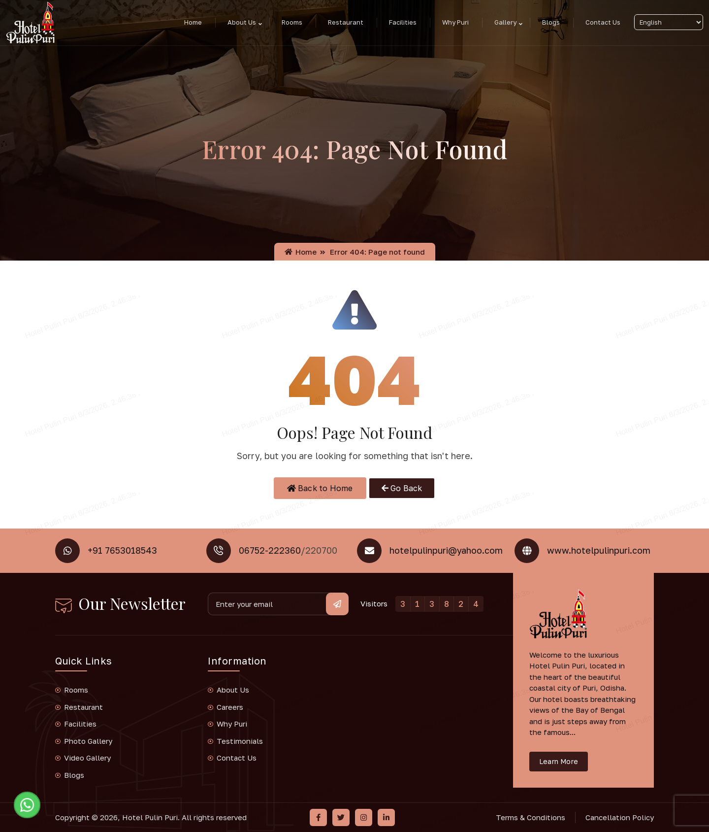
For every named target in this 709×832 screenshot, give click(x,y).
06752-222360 (270, 550)
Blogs (551, 22)
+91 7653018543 (122, 550)
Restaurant (345, 22)
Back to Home (320, 488)
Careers (230, 706)
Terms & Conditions (530, 817)
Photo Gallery (88, 740)
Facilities (403, 22)
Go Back (402, 488)
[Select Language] (668, 22)
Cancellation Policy (619, 817)
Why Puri (455, 22)
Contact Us (602, 22)
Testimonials (240, 740)
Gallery (505, 22)
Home (193, 22)
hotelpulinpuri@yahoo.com (446, 550)
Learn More (558, 761)
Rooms (292, 22)
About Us (241, 22)
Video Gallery (87, 757)
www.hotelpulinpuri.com (598, 550)
